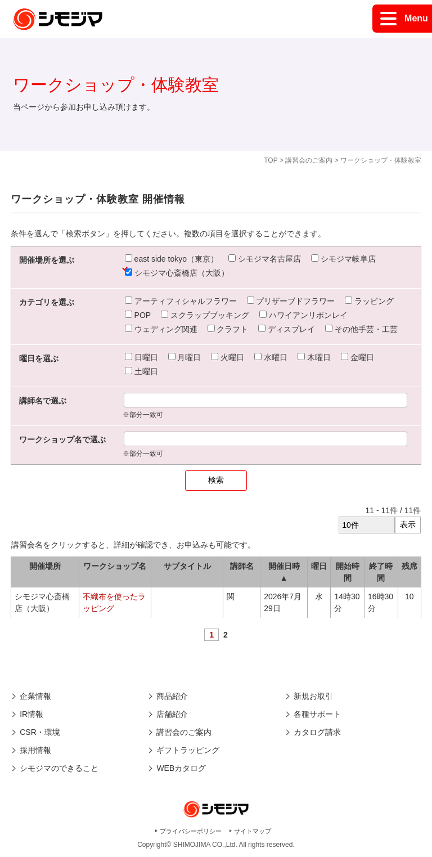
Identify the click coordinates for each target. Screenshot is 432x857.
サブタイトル (187, 566)
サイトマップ (252, 831)
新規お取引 (313, 696)
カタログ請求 (317, 732)
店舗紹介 (172, 714)
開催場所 (45, 566)
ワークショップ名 (114, 566)
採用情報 (35, 750)
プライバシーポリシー (191, 831)
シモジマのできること (59, 768)
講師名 (242, 566)
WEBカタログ (181, 768)
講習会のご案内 (308, 160)
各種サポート (317, 714)
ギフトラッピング (187, 750)
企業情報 (35, 696)
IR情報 (31, 714)
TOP (270, 160)
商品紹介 (172, 696)
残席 (409, 566)
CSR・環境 (40, 732)
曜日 (319, 566)
